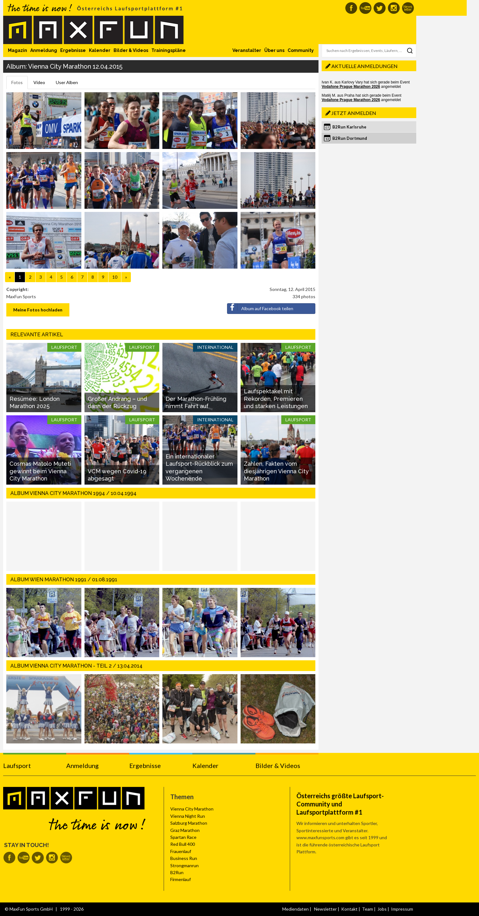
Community (301, 50)
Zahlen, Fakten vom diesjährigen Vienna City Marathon (276, 471)
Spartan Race (183, 837)
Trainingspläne (168, 50)
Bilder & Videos (131, 50)
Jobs (382, 909)
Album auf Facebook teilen (260, 307)
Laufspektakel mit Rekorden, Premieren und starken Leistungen (276, 398)
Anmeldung (43, 50)
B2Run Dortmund (349, 138)
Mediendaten (295, 909)
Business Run (183, 858)
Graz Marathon (185, 830)
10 (114, 277)
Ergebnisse (73, 50)
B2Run (177, 872)
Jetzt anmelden (353, 113)
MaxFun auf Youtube (365, 8)
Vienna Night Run (187, 816)
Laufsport (17, 765)
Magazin (17, 50)
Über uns (274, 50)
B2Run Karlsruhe (349, 126)
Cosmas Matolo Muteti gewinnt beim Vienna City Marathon (40, 471)
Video (39, 82)
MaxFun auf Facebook (351, 8)
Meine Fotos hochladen (37, 309)
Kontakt (349, 909)
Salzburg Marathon (188, 823)
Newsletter (325, 909)
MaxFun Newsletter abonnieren (408, 8)
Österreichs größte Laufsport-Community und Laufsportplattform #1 (340, 804)
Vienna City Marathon (191, 808)
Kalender (99, 50)
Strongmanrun (184, 865)
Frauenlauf (180, 851)
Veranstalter (246, 50)
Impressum (402, 909)
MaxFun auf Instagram (394, 8)
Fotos (17, 82)
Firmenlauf (180, 879)
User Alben (67, 82)
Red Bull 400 (182, 844)
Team (367, 909)
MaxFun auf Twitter (379, 8)
